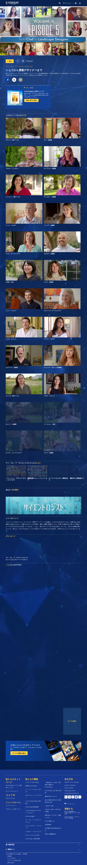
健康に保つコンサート (51, 796)
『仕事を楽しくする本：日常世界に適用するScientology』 (53, 785)
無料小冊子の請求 (31, 100)
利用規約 (9, 856)
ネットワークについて (12, 791)
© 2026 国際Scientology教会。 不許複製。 (17, 854)
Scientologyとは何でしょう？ (34, 91)
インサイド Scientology (32, 782)
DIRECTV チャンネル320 (71, 782)
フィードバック (70, 804)
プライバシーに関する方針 (14, 860)
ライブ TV (10, 795)
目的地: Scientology (31, 786)
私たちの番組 (31, 779)
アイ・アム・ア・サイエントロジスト (19, 66)
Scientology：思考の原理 (32, 838)
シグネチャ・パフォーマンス (33, 831)
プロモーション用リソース (13, 809)
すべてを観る (72, 721)
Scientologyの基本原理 (32, 807)
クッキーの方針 (11, 858)
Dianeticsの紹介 (30, 816)
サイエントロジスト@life (32, 835)
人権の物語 (48, 824)
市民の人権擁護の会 (50, 834)
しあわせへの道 (49, 805)
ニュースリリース (10, 805)
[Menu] (79, 3)
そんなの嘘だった (50, 821)
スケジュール (10, 798)
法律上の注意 (10, 862)
